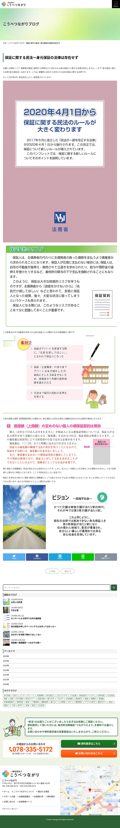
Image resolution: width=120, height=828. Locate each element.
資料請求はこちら (89, 743)
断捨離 (101, 699)
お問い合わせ (9, 802)
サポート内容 (9, 796)
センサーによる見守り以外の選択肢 (26, 618)
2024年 (6, 665)
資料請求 (51, 796)
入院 (13, 706)
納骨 (5, 699)
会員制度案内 (24, 796)
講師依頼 (44, 702)
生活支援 (110, 696)
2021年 (6, 679)
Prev (53, 571)
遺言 (11, 699)
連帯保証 (20, 702)
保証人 (6, 706)
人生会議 (73, 696)
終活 (15, 696)
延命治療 (41, 699)
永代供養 (19, 699)
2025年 (6, 661)
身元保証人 (50, 696)
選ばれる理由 (43, 791)
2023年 (6, 670)
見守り (20, 706)
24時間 (62, 702)
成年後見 (101, 696)
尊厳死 (93, 699)
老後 (27, 706)
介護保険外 (78, 702)
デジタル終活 (90, 702)
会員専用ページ (25, 802)
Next (66, 571)
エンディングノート (27, 696)
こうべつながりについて (23, 791)
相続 (86, 699)
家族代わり (102, 702)
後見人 (111, 702)
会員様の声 (38, 796)
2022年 (6, 675)
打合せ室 (15, 610)
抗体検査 (69, 699)
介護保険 (35, 702)
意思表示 (78, 699)
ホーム (7, 791)
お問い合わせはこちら (89, 753)
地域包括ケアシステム (87, 696)
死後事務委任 (9, 702)
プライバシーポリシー (10, 809)
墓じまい (54, 702)
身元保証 (7, 696)
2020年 (6, 684)
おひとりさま (62, 696)
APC (69, 702)
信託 (33, 706)
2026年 (6, 656)
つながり (60, 699)
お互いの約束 (16, 602)
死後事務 (40, 696)
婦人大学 (50, 699)
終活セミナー (30, 699)
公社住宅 (41, 706)
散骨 (27, 702)
